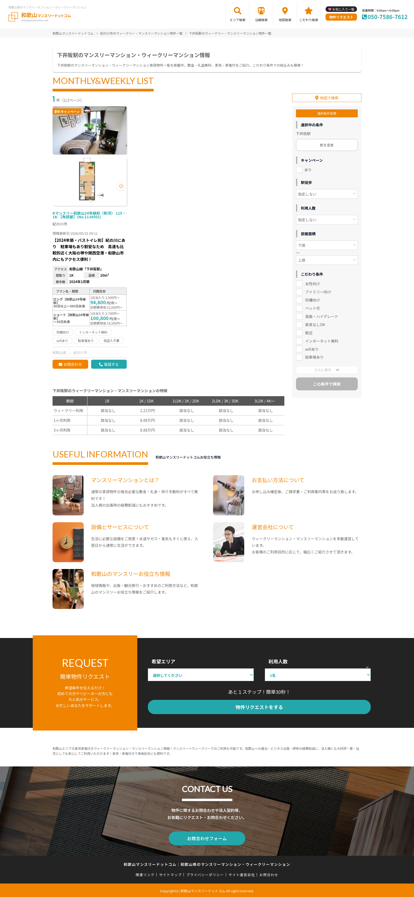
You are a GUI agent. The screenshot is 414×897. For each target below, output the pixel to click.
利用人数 (278, 661)
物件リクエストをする (259, 707)
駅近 (309, 330)
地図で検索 (329, 95)
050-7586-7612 (388, 17)
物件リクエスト (341, 17)
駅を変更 (327, 142)
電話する (111, 364)
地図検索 (285, 19)
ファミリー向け (318, 289)
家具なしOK (315, 322)
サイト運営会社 (241, 873)
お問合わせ (72, 364)
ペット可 (312, 306)
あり (308, 167)
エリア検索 (238, 19)
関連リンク (145, 873)
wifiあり (312, 346)
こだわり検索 (308, 19)
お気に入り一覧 (343, 9)
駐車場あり (314, 355)
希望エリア (163, 661)
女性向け (312, 281)
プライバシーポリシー (205, 873)
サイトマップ (170, 873)
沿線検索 (261, 19)
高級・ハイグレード (321, 314)
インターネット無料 (321, 338)
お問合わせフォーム (207, 837)
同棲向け (312, 297)
